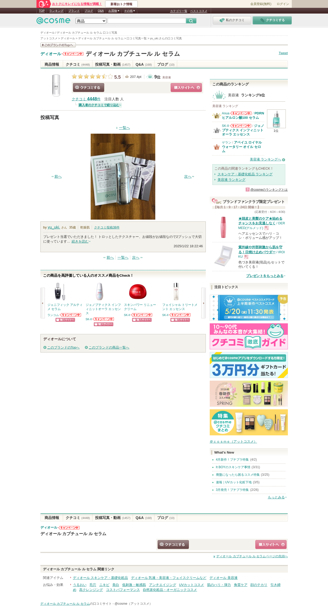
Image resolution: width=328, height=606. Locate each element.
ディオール (50, 54)
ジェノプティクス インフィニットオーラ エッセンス (243, 130)
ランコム (53, 315)
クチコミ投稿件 (107, 227)
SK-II (89, 319)
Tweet (283, 53)
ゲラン (226, 142)
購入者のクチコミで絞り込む (99, 105)
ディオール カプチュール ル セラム (133, 54)
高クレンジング (91, 590)
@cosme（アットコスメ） (133, 603)
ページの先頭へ (252, 556)
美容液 (166, 77)
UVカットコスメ (191, 585)
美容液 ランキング (232, 180)
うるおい (79, 585)
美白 (115, 585)
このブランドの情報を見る (58, 44)
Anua (226, 113)
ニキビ (104, 585)
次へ (187, 176)
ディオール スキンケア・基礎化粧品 (100, 578)
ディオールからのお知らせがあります (73, 53)
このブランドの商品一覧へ (109, 347)
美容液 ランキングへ (265, 159)
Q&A (101, 10)
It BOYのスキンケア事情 (233, 467)
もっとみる (276, 497)
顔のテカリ (258, 585)
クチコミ (78, 64)
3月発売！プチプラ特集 (232, 490)
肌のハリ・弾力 (219, 585)
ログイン (283, 4)
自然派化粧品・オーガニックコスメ (170, 590)
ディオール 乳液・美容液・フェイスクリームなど (169, 578)
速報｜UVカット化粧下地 (234, 482)
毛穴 (92, 585)
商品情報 (52, 64)
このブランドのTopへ (63, 347)
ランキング (56, 10)
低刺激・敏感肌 (134, 585)
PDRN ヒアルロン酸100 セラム (243, 115)
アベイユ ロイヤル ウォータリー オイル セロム (242, 146)
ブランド (74, 10)
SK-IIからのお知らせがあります (103, 319)
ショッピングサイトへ (186, 87)
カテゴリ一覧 (178, 11)
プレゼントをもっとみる (264, 276)
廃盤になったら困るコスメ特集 (238, 475)
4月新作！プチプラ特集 (232, 459)
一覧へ (124, 128)
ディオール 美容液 (223, 578)
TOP (42, 10)
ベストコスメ (198, 11)
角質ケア (240, 585)
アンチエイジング (162, 585)
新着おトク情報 (121, 4)
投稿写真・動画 (112, 64)
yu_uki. (54, 227)
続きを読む (80, 241)
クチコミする (88, 87)
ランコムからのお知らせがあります (70, 315)
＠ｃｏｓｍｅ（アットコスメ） (233, 441)
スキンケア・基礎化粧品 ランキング (245, 174)
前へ (58, 176)
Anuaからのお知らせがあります (241, 113)
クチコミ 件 (86, 99)
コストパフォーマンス (123, 590)
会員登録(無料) (260, 4)
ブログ (88, 10)
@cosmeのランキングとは (269, 189)
